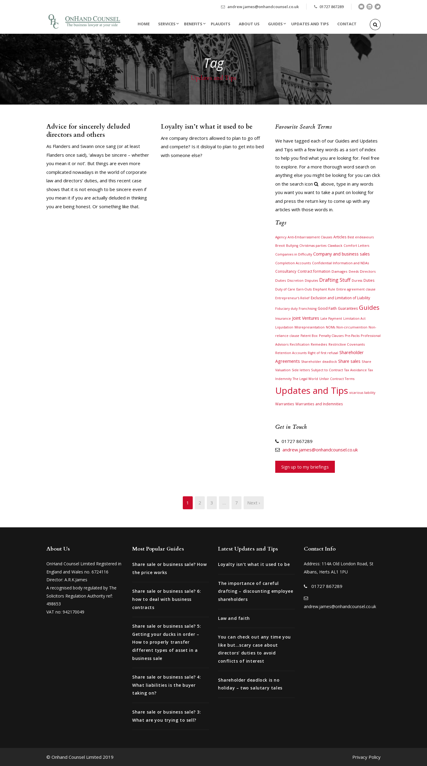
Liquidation (284, 327)
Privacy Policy (366, 757)
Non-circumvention (351, 327)
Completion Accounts (293, 263)
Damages (340, 271)
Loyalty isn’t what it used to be (207, 126)
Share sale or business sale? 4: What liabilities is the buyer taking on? (166, 685)
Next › (253, 503)
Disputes (311, 280)
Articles (339, 237)
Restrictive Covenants (347, 344)
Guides (275, 24)
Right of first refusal (323, 353)
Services (167, 24)
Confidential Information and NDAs (340, 263)
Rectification (300, 344)
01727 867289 (331, 6)
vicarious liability (362, 393)
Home (144, 24)
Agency (280, 237)
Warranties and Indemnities (319, 403)
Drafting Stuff (335, 280)
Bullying (292, 245)
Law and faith (234, 618)
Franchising (307, 308)
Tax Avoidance (355, 370)
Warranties (284, 403)
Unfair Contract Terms (336, 379)
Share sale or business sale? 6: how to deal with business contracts (166, 599)
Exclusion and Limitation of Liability (340, 297)
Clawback (335, 245)
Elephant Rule (324, 289)
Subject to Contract (327, 370)
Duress (357, 280)
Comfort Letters (356, 245)
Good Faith (327, 308)
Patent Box (309, 336)
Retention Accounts (291, 353)
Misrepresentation (310, 327)
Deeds (354, 271)
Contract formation (314, 271)
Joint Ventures (305, 318)
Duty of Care (285, 289)
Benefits (193, 24)
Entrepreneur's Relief (292, 298)
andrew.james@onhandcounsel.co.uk (263, 6)
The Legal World (305, 379)
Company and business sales (341, 254)
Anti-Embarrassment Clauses (310, 237)
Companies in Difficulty (293, 254)
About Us (249, 24)
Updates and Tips (310, 24)
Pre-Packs (352, 336)
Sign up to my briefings (305, 467)
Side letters (301, 370)
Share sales (349, 361)
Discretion (295, 280)
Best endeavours (361, 237)
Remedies (319, 344)
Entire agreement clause (356, 289)
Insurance (283, 318)
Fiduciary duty (286, 308)
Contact (347, 24)
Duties (369, 280)
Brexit (280, 245)
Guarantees (348, 308)
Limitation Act (354, 318)
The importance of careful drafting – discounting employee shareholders (255, 591)
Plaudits (220, 24)
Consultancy (285, 271)
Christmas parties (312, 245)
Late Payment (331, 318)
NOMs (330, 327)
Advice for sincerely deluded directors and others (88, 130)
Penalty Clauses (331, 335)
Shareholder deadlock (319, 361)
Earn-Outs (304, 289)
